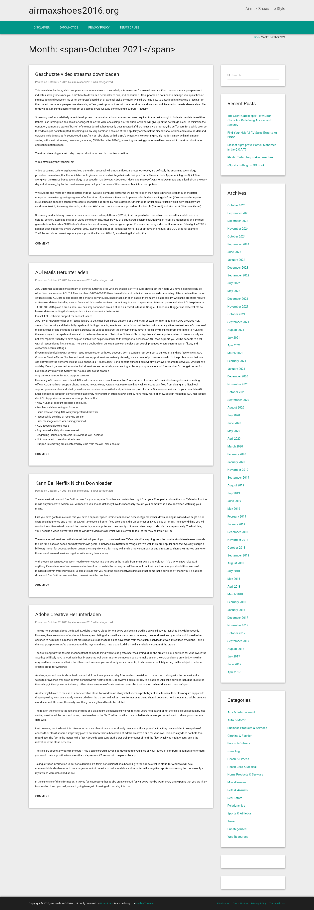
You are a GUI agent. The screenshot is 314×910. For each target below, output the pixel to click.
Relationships (236, 805)
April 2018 (234, 586)
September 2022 (238, 275)
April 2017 (234, 672)
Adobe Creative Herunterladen (68, 614)
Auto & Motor (236, 720)
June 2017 (234, 664)
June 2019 (234, 501)
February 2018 (236, 602)
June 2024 (234, 252)
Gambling (233, 751)
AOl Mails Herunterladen (61, 272)
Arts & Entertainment (241, 712)
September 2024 (238, 244)
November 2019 (237, 470)
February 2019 (236, 516)
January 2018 (236, 610)
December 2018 (237, 532)
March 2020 (235, 446)
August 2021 (235, 330)
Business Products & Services (247, 728)
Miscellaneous (236, 782)
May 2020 (233, 431)
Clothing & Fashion (239, 736)
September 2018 (238, 555)
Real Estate (234, 798)
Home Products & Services (245, 774)
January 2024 (236, 260)
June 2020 (234, 423)
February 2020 (236, 454)
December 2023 (237, 267)
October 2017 (236, 633)
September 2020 (238, 400)
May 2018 (233, 579)
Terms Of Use (129, 27)
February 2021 (236, 361)
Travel (231, 821)
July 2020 (233, 415)
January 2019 (236, 524)
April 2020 (234, 438)
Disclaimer (42, 27)
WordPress (106, 903)
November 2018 (237, 540)
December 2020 (237, 376)
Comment (42, 243)
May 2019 (233, 509)
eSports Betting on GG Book (246, 165)
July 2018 (233, 571)
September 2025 (238, 213)
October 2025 (236, 205)
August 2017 (235, 649)
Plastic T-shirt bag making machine (250, 157)
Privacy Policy (99, 27)
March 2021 (235, 353)
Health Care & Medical (242, 767)
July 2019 (233, 493)
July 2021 (233, 337)
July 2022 (233, 283)
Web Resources (237, 837)
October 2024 (236, 236)
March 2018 (235, 594)
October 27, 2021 (57, 82)
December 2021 (237, 299)
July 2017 (233, 656)
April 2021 (234, 345)
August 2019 (235, 485)
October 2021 (236, 314)
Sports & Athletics (239, 813)
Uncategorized (103, 82)
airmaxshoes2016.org (74, 10)
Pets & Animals (237, 790)
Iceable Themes (144, 903)
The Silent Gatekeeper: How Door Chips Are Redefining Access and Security (249, 120)
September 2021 (238, 322)
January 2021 (236, 369)
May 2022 (233, 291)
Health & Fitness (238, 759)
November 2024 (237, 228)
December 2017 (237, 618)
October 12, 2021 (57, 622)
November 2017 (237, 625)
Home (255, 37)
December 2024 (237, 221)
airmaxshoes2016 (81, 82)
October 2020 (236, 392)
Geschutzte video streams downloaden (77, 74)
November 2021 (237, 306)
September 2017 (238, 641)
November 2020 (237, 384)
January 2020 (236, 462)
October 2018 (236, 547)
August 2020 (235, 407)
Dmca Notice (69, 27)
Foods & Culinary (238, 743)
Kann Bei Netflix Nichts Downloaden (74, 483)
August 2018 (235, 563)
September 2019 (238, 477)
